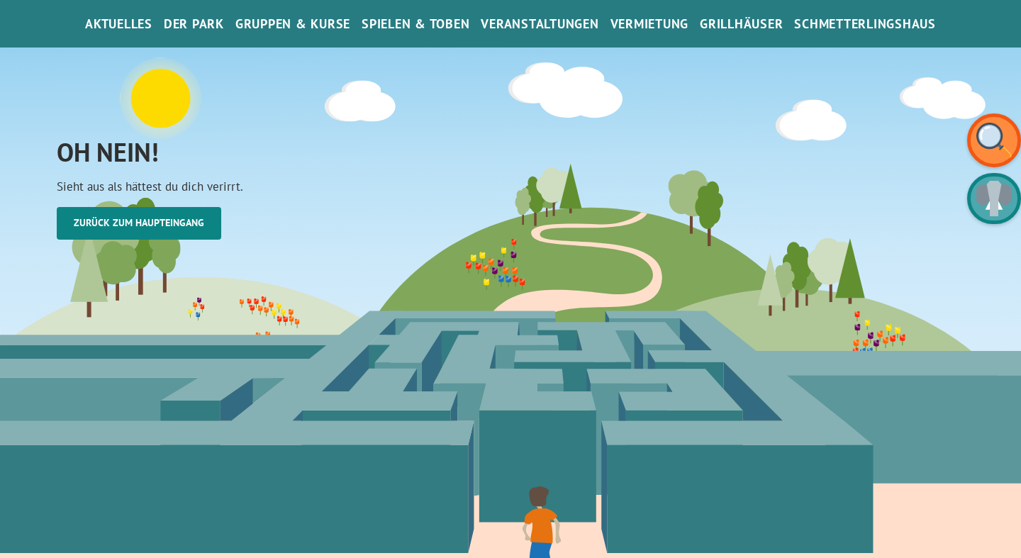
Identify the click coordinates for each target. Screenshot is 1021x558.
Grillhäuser (741, 24)
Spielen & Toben (415, 24)
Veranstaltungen (539, 24)
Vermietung (649, 24)
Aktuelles (118, 24)
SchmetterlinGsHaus (865, 24)
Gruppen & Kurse (292, 24)
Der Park (194, 24)
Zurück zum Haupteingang (139, 222)
